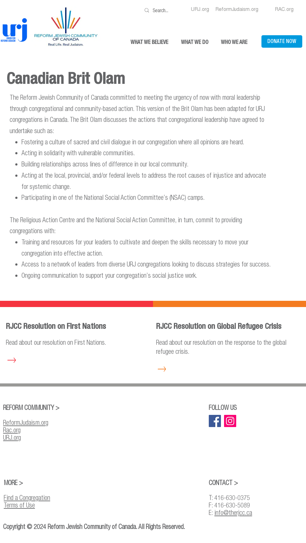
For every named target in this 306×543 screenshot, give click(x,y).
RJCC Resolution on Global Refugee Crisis (218, 326)
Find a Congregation (27, 497)
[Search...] (162, 10)
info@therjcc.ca (233, 512)
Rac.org (12, 430)
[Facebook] (215, 421)
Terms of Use (19, 505)
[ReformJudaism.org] (236, 9)
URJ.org (12, 437)
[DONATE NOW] (281, 41)
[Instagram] (230, 421)
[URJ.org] (200, 9)
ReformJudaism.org (25, 422)
